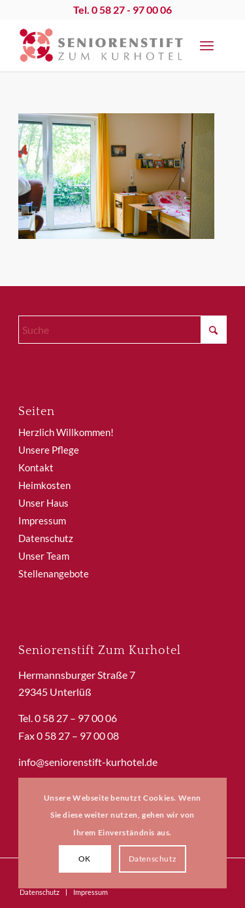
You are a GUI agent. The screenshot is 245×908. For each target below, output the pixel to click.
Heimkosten (44, 485)
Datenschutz (45, 538)
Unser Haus (43, 503)
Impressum (42, 520)
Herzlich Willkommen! (66, 432)
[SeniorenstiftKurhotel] (101, 45)
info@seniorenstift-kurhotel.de (87, 761)
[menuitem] (207, 45)
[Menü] (207, 45)
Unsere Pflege (48, 450)
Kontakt (36, 467)
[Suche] (122, 330)
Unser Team (43, 556)
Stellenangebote (53, 573)
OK (84, 858)
